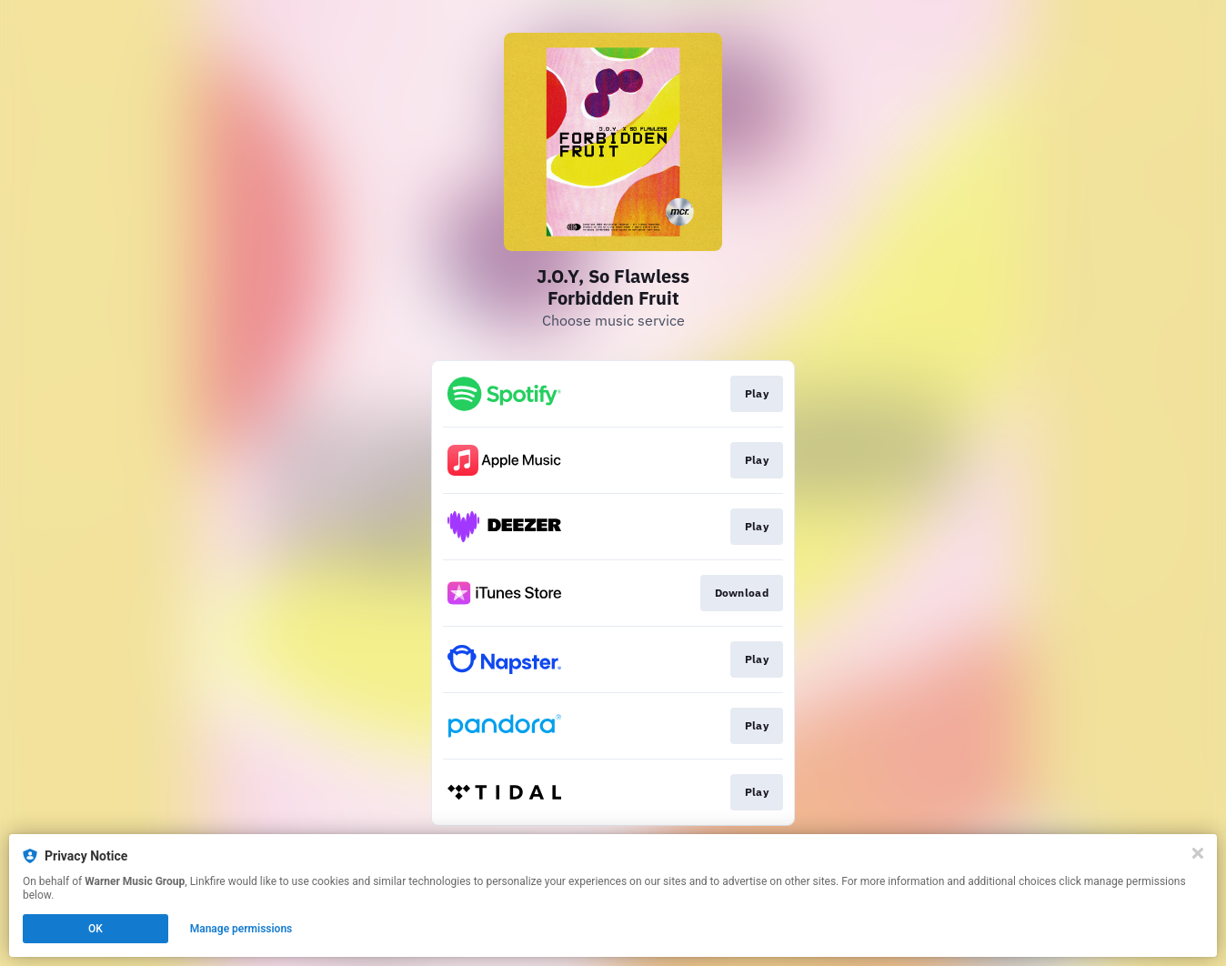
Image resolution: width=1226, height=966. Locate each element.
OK (95, 928)
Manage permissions (241, 928)
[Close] (1197, 853)
